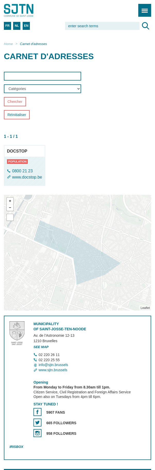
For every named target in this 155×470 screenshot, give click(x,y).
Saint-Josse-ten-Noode (26, 10)
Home (8, 44)
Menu (143, 7)
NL (17, 26)
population (17, 161)
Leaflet (145, 308)
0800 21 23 (22, 171)
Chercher (14, 102)
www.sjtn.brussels (53, 370)
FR (7, 26)
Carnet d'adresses (33, 44)
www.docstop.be (27, 177)
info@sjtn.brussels (53, 365)
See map (41, 347)
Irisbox (16, 447)
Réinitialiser (16, 115)
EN (26, 26)
